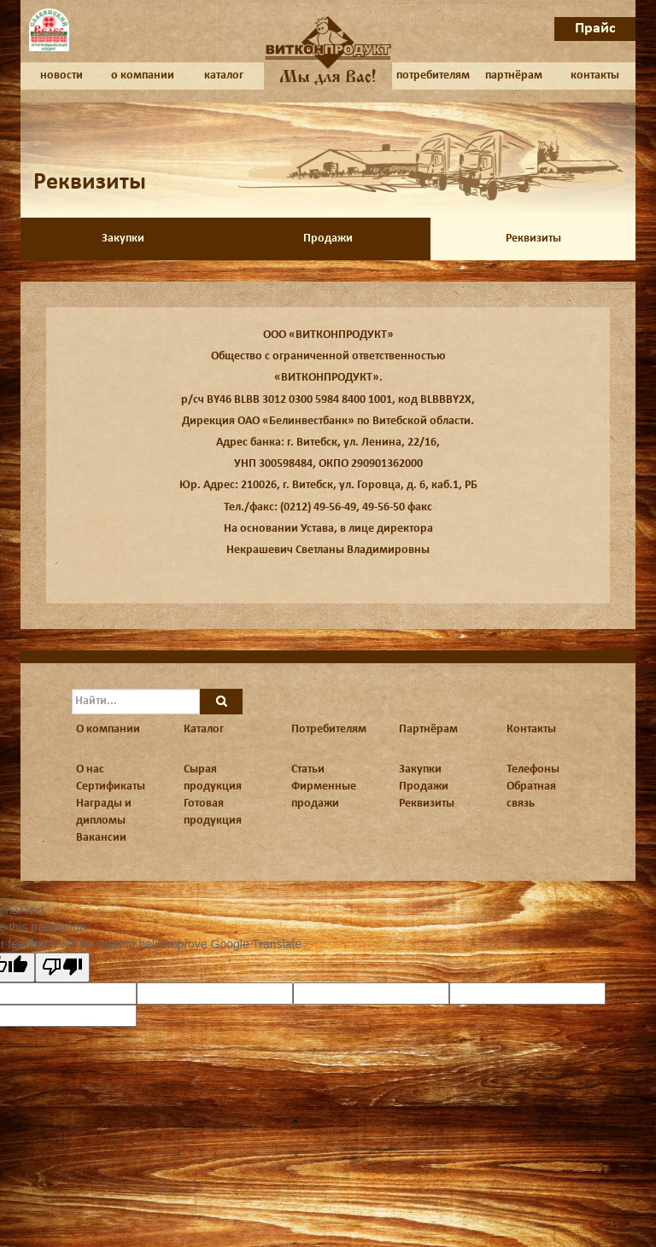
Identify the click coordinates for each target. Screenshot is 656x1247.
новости (61, 75)
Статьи (308, 769)
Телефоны (533, 769)
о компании (142, 75)
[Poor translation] (62, 967)
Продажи (328, 238)
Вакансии (101, 837)
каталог (223, 75)
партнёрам (513, 75)
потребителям (433, 75)
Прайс (595, 28)
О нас (90, 769)
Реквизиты (533, 238)
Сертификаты (110, 786)
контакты (595, 75)
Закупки (123, 238)
